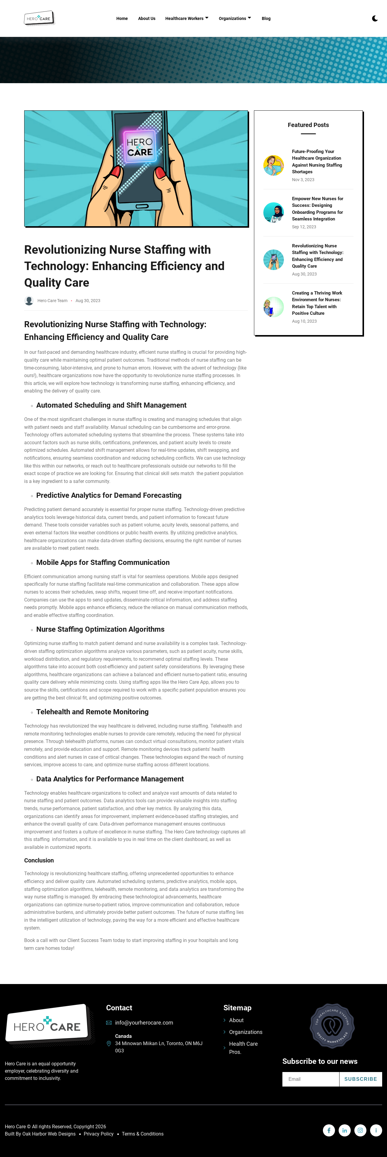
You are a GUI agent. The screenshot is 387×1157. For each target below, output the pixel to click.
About (233, 1020)
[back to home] (39, 18)
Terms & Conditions (143, 1134)
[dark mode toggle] (375, 18)
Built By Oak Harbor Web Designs (40, 1134)
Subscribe (360, 1079)
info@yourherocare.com (144, 1022)
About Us (146, 18)
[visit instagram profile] (360, 1130)
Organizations (242, 1032)
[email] (310, 1079)
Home (122, 18)
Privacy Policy (99, 1134)
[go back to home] (50, 1031)
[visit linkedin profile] (329, 1130)
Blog (266, 18)
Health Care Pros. (240, 1048)
